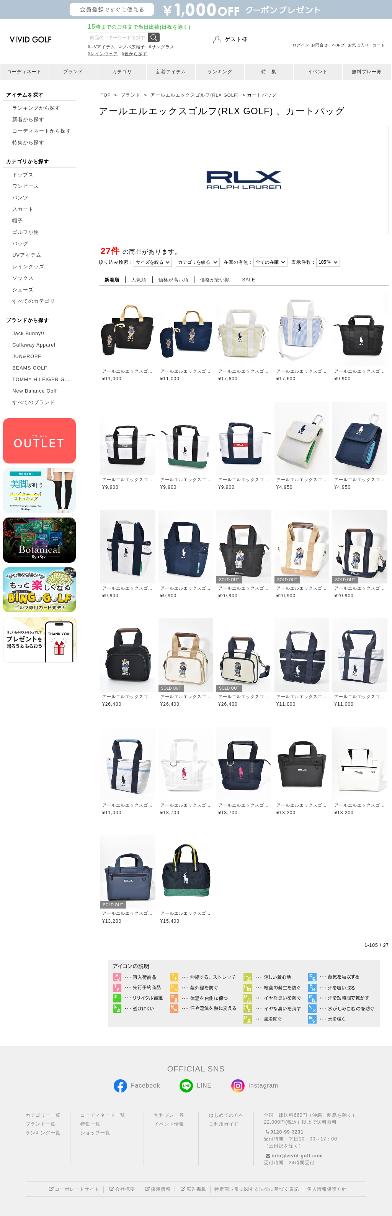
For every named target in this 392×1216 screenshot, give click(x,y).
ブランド (73, 71)
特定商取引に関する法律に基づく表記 (256, 1189)
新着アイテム (171, 71)
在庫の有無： (238, 262)
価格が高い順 (173, 280)
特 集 (268, 71)
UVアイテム (26, 255)
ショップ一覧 (95, 1132)
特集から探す (28, 142)
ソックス (23, 278)
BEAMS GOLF (29, 368)
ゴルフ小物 (25, 232)
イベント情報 (169, 1124)
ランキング (219, 71)
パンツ (20, 197)
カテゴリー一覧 (43, 1115)
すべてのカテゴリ (33, 301)
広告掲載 (192, 1189)
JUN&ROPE (26, 356)
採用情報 (157, 1189)
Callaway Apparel (34, 345)
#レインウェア (103, 53)
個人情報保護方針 (327, 1189)
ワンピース (25, 186)
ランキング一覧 (43, 1132)
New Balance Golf (34, 391)
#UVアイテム (101, 46)
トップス (23, 174)
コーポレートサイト (73, 1189)
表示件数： (303, 262)
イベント (318, 71)
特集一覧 (90, 1124)
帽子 (17, 220)
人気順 (138, 280)
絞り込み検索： (116, 262)
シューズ (23, 289)
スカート (23, 209)
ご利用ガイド (224, 1124)
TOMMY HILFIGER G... (41, 379)
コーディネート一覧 (102, 1115)
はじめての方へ (226, 1115)
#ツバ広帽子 (132, 46)
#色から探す (134, 53)
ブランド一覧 (41, 1124)
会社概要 (121, 1189)
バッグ (20, 243)
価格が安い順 (215, 280)
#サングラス (162, 46)
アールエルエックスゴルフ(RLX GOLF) (128, 371)
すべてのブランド (33, 402)
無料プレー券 (367, 71)
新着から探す (28, 119)
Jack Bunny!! (28, 333)
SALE (248, 280)
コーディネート (24, 71)
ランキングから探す (36, 108)
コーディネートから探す (41, 131)
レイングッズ (28, 266)
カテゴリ (122, 71)
